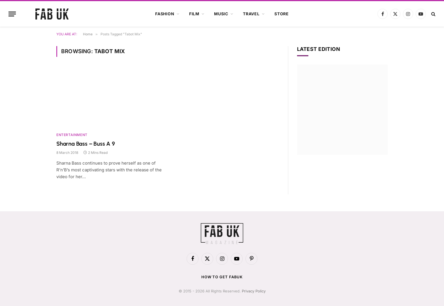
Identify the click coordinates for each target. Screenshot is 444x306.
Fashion (164, 13)
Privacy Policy (254, 291)
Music (221, 13)
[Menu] (12, 14)
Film (194, 13)
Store (281, 13)
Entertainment (71, 135)
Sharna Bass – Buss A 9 (85, 143)
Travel (251, 13)
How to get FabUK (222, 277)
